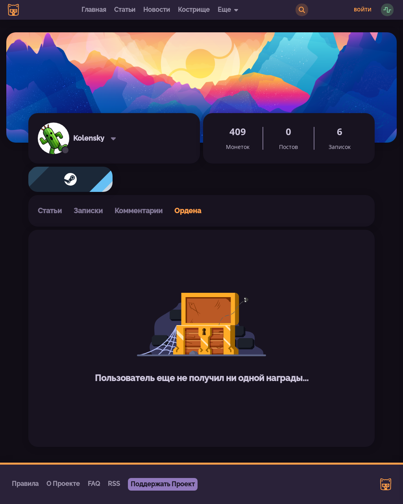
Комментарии (139, 210)
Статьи (124, 9)
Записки (88, 210)
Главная (93, 9)
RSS (114, 483)
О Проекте (63, 483)
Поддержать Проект (163, 484)
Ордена (187, 210)
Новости (156, 9)
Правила (25, 483)
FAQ (94, 483)
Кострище (194, 9)
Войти (363, 9)
